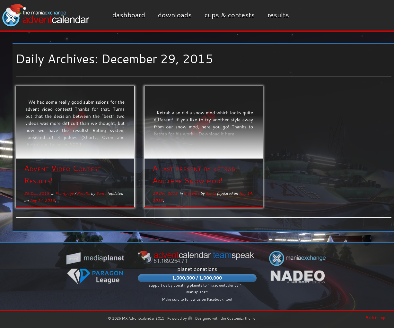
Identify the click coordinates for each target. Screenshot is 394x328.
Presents (192, 193)
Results (278, 15)
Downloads (175, 15)
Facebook (215, 299)
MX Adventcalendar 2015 (143, 318)
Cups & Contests (230, 15)
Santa (101, 193)
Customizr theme (241, 318)
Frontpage (64, 193)
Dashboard (128, 15)
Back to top (375, 317)
